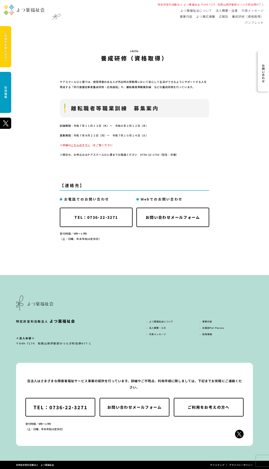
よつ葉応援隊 (205, 16)
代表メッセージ (253, 10)
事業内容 (186, 16)
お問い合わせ (263, 73)
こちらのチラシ (80, 145)
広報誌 (223, 16)
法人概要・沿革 (227, 10)
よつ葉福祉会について (196, 10)
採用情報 (6, 92)
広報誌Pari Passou (213, 327)
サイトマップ (217, 464)
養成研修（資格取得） (248, 16)
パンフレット (254, 22)
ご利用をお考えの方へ (6, 46)
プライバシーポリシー (241, 464)
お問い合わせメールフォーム (173, 217)
